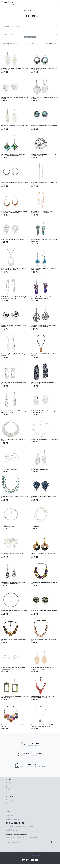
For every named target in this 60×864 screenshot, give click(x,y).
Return (8, 785)
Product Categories (11, 26)
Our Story (9, 800)
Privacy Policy (10, 815)
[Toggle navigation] (56, 3)
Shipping (8, 783)
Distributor (9, 804)
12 (29, 43)
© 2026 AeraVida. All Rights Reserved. (30, 855)
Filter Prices (30, 37)
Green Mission (10, 817)
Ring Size (8, 789)
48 (36, 43)
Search (35, 10)
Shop (29, 10)
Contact (8, 802)
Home (24, 10)
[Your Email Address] (28, 842)
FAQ (7, 787)
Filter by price (9, 34)
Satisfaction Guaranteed (13, 819)
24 (33, 43)
